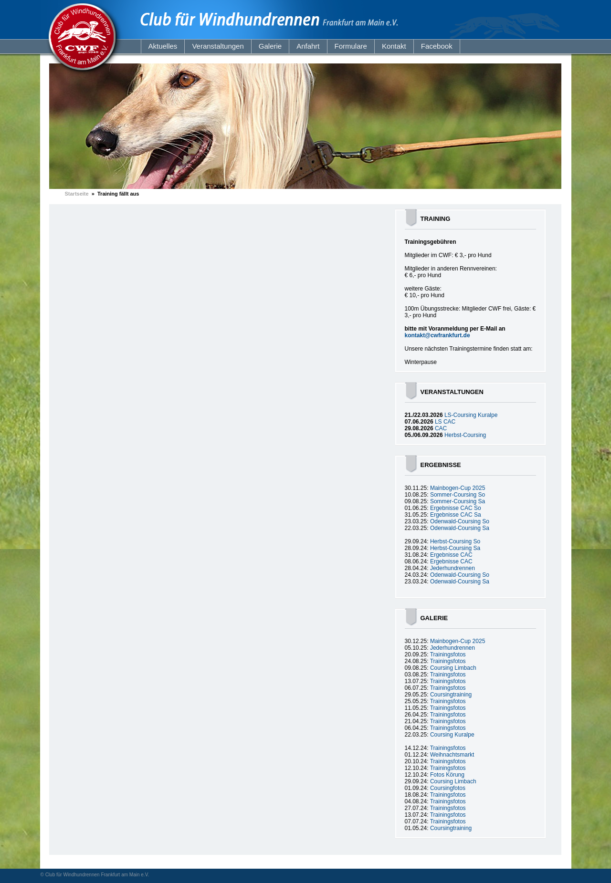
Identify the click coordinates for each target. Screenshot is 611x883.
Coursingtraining (451, 694)
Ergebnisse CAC (451, 554)
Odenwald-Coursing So (459, 521)
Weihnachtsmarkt (452, 754)
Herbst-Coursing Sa (455, 548)
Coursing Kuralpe (452, 734)
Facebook (437, 46)
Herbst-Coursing (465, 435)
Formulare (351, 46)
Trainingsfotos (448, 654)
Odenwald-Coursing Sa (459, 528)
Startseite (77, 194)
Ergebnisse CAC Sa (455, 514)
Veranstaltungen (217, 46)
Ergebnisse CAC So (455, 508)
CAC (441, 428)
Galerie (270, 46)
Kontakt (394, 46)
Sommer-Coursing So (457, 494)
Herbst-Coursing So (455, 541)
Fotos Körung (447, 774)
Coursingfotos (447, 788)
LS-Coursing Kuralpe (470, 415)
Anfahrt (307, 46)
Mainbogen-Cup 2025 (457, 488)
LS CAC (445, 421)
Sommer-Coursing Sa (457, 501)
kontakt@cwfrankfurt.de (437, 335)
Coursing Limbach (453, 668)
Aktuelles (163, 46)
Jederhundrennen (452, 568)
